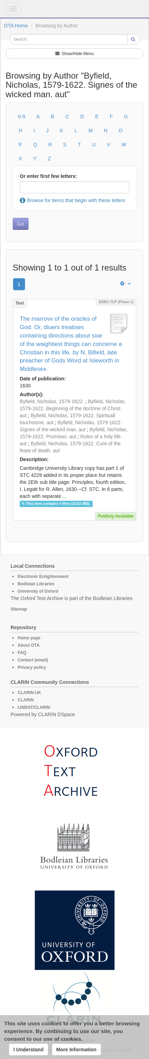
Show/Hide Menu (74, 53)
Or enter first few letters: (48, 176)
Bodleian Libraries (36, 583)
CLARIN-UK (29, 692)
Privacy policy (32, 667)
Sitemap (19, 609)
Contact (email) (33, 660)
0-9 (21, 116)
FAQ (22, 652)
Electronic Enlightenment (43, 576)
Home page (29, 637)
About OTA (28, 645)
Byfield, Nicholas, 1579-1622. (52, 401)
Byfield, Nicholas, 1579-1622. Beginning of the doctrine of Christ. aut (73, 408)
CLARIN (25, 700)
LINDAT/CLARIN (34, 707)
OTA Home (16, 25)
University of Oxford (38, 591)
